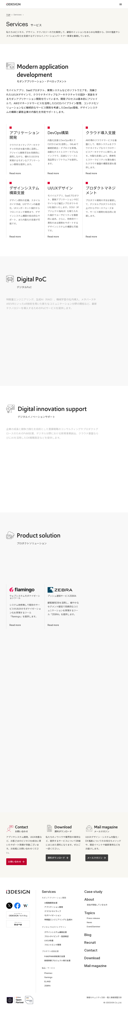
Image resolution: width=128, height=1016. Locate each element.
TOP (8, 15)
